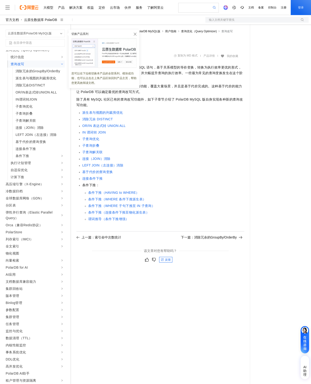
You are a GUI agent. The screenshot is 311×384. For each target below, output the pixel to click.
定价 (102, 7)
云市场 (115, 7)
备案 (261, 7)
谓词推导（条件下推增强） (108, 219)
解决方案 (76, 7)
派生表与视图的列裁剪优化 (102, 112)
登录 (301, 7)
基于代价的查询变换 (97, 172)
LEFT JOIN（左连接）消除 (102, 165)
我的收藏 (232, 56)
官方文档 (12, 20)
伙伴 (127, 7)
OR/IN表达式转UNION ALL (104, 126)
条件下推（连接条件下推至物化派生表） (118, 212)
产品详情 (209, 55)
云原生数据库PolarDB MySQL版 (140, 31)
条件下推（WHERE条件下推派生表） (117, 199)
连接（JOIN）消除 (96, 159)
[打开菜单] (7, 7)
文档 (251, 7)
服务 (139, 7)
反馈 (166, 259)
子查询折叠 (90, 145)
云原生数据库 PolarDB (40, 20)
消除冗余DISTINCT (97, 119)
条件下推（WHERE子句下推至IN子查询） (121, 206)
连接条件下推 (92, 178)
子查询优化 (90, 139)
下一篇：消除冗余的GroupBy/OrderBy (211, 237)
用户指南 (170, 31)
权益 (90, 7)
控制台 (272, 7)
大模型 (48, 7)
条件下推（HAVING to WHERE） (113, 192)
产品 (61, 7)
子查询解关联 (92, 152)
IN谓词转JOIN (94, 132)
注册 (283, 7)
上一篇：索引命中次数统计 (98, 237)
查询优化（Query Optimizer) (199, 31)
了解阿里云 (155, 7)
